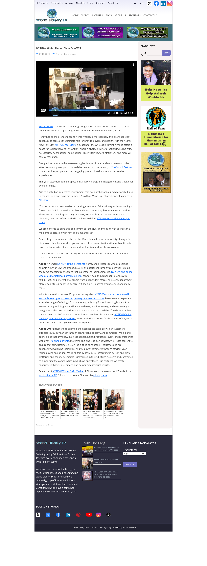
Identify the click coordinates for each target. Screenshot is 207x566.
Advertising (113, 3)
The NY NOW (46, 126)
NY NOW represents (65, 144)
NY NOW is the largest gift (71, 263)
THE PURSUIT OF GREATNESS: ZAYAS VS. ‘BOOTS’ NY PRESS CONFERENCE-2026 (100, 459)
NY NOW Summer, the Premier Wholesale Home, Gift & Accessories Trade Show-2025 (49, 415)
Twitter (149, 3)
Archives (69, 3)
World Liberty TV (48, 375)
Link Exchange (41, 3)
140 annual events (59, 340)
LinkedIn (163, 3)
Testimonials (57, 3)
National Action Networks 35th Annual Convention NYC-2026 (99, 448)
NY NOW (43, 200)
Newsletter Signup (84, 3)
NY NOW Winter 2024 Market (68, 371)
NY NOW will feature (121, 167)
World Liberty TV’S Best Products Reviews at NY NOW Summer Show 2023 (113, 415)
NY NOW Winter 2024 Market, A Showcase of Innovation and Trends (70, 414)
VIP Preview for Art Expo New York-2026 (99, 454)
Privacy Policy (105, 527)
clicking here (100, 375)
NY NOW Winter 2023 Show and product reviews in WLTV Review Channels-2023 (92, 415)
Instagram (169, 3)
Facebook (156, 3)
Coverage (100, 3)
